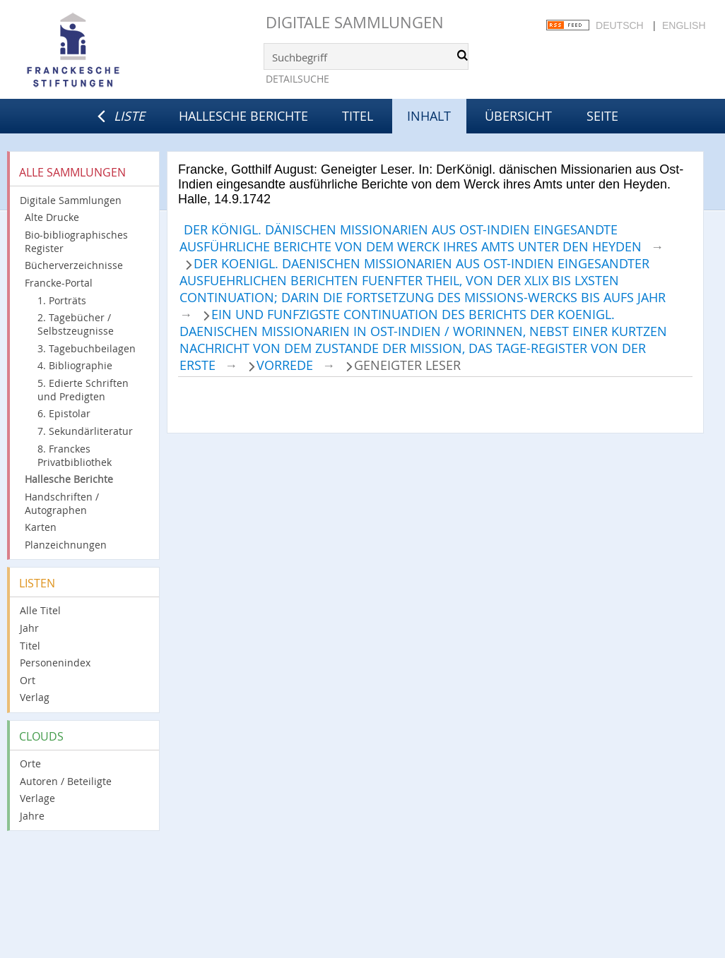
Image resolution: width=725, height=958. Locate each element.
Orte (30, 763)
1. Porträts (61, 300)
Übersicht (518, 115)
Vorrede (285, 365)
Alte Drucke (52, 217)
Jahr (29, 628)
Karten (41, 527)
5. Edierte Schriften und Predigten (83, 389)
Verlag (34, 697)
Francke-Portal (59, 282)
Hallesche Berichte (243, 115)
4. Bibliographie (74, 365)
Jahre (32, 815)
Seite (602, 115)
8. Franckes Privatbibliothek (74, 455)
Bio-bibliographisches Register (76, 241)
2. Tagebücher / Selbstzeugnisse (75, 324)
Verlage (37, 798)
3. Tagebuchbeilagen (86, 348)
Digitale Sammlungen (355, 22)
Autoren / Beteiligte (66, 781)
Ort (27, 680)
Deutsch (620, 25)
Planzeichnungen (66, 544)
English (683, 25)
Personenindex (55, 662)
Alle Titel (40, 610)
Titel (357, 115)
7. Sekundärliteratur (85, 431)
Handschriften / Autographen (62, 503)
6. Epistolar (63, 413)
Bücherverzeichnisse (74, 265)
